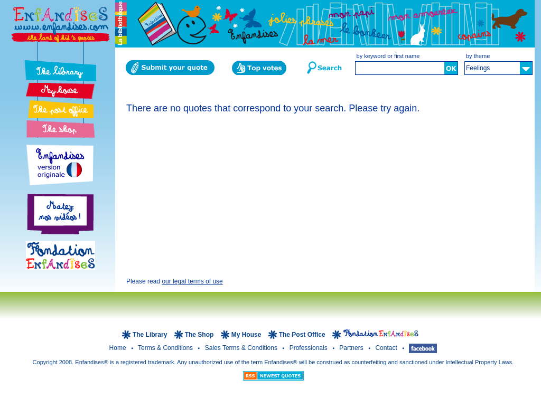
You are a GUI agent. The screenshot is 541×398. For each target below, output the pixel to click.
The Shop (200, 334)
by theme (478, 56)
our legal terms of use (192, 281)
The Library (151, 334)
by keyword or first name (388, 56)
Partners (352, 348)
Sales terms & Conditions (242, 348)
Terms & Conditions (166, 348)
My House (246, 334)
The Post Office (303, 334)
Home (118, 348)
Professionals (309, 348)
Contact (387, 348)
